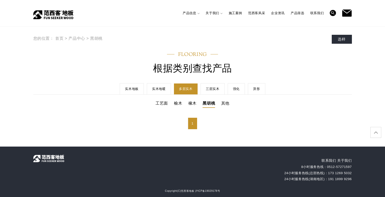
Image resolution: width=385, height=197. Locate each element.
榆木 (178, 103)
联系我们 (329, 160)
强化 (236, 89)
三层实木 (213, 89)
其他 (225, 103)
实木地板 (132, 89)
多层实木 (186, 89)
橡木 (192, 103)
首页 (59, 38)
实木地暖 (159, 89)
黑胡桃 (96, 38)
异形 (256, 89)
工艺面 (162, 103)
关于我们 (344, 160)
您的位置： (43, 38)
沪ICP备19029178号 (207, 191)
